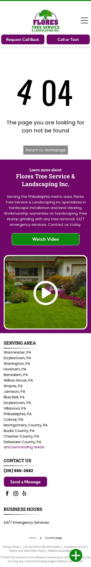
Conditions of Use (75, 547)
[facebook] (7, 494)
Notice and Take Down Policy (27, 550)
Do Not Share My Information (43, 547)
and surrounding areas (24, 446)
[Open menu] (84, 20)
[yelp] (24, 494)
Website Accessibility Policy (65, 550)
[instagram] (15, 494)
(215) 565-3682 (18, 470)
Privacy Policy (11, 547)
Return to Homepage (45, 150)
